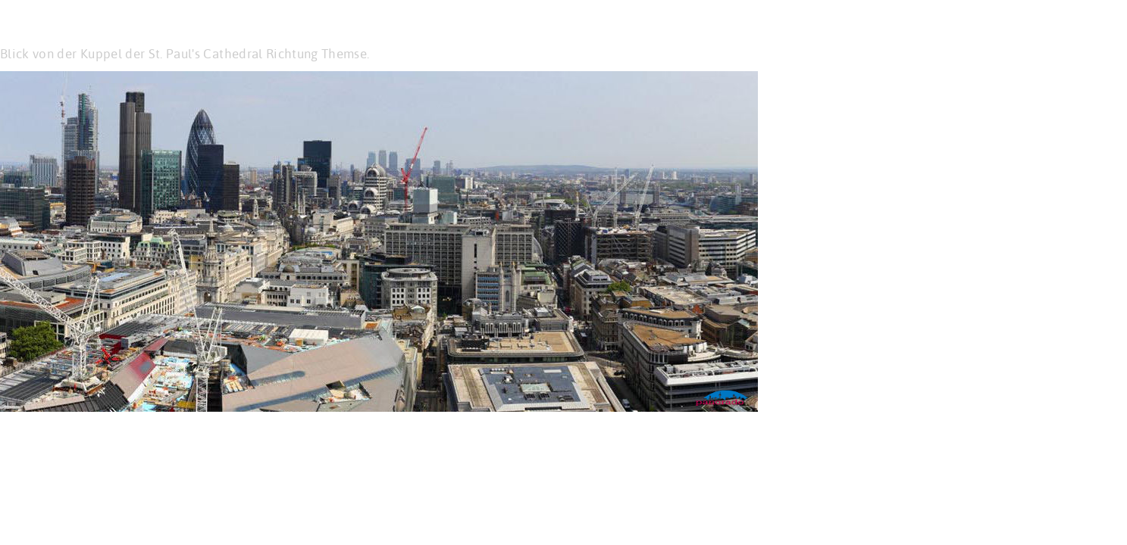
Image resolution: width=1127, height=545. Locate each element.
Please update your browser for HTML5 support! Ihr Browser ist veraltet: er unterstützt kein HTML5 (379, 241)
